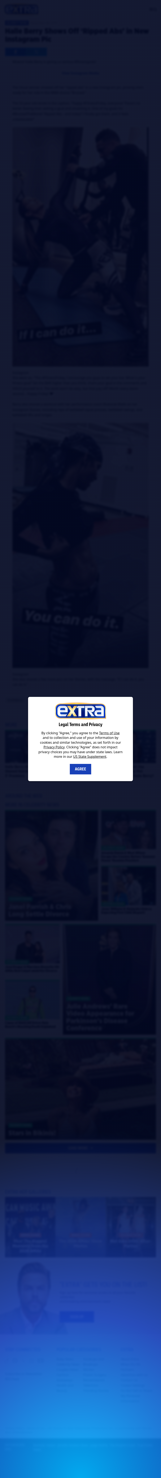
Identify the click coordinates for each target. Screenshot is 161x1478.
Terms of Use (109, 733)
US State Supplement (89, 756)
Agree (80, 768)
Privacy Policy (54, 747)
